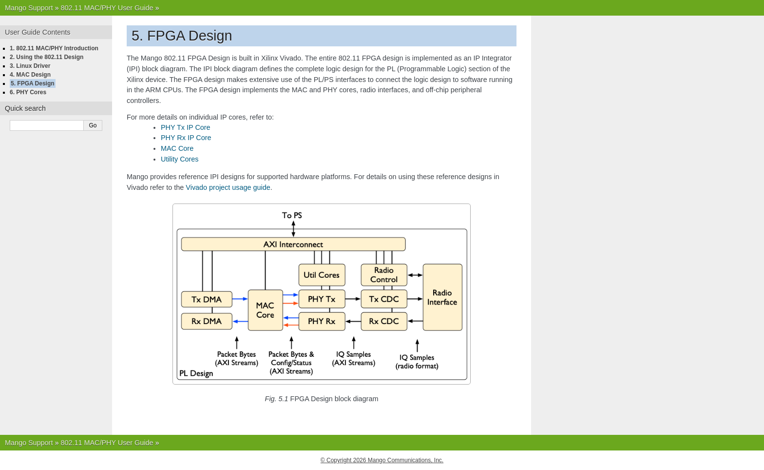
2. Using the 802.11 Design (46, 57)
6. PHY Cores (28, 92)
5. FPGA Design (33, 83)
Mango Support (29, 8)
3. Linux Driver (30, 65)
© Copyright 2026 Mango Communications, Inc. (382, 460)
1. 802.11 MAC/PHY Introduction (54, 48)
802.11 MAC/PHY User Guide (106, 8)
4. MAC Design (30, 74)
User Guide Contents (37, 32)
